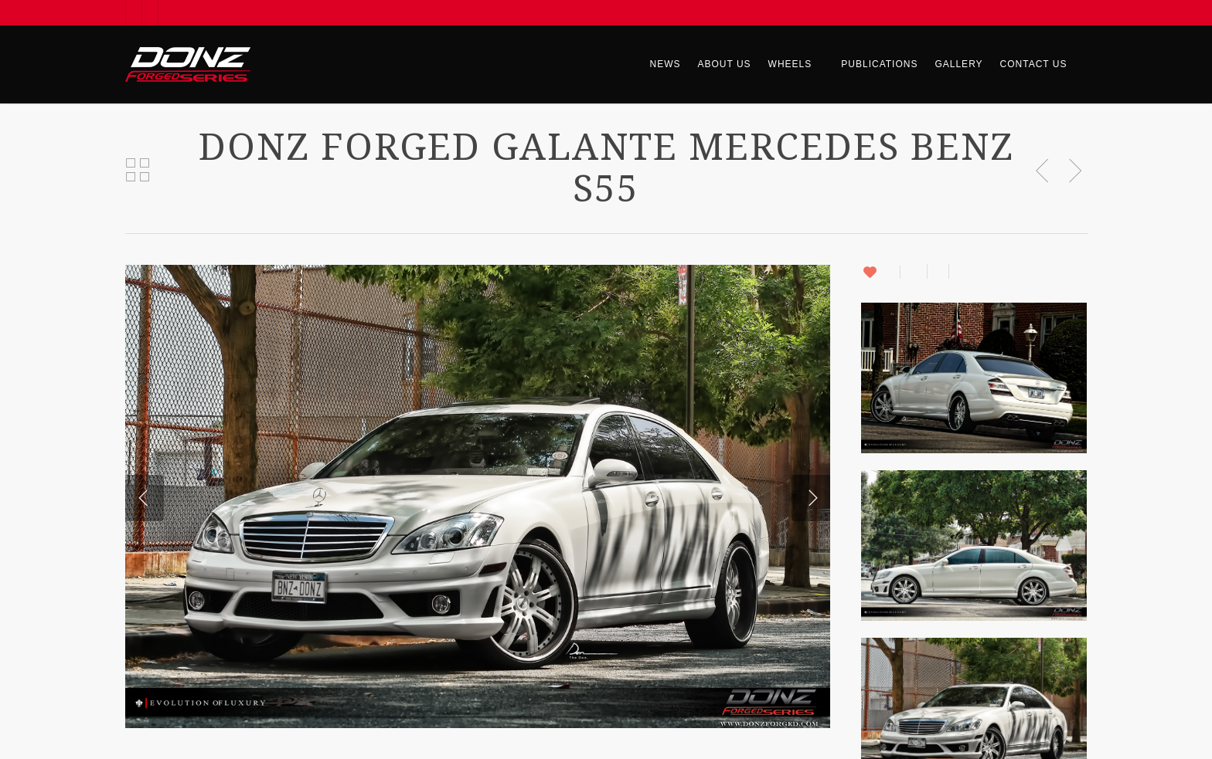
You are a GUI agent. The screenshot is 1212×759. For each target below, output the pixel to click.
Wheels (797, 64)
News (664, 64)
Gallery (958, 64)
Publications (879, 64)
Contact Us (1033, 64)
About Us (724, 64)
